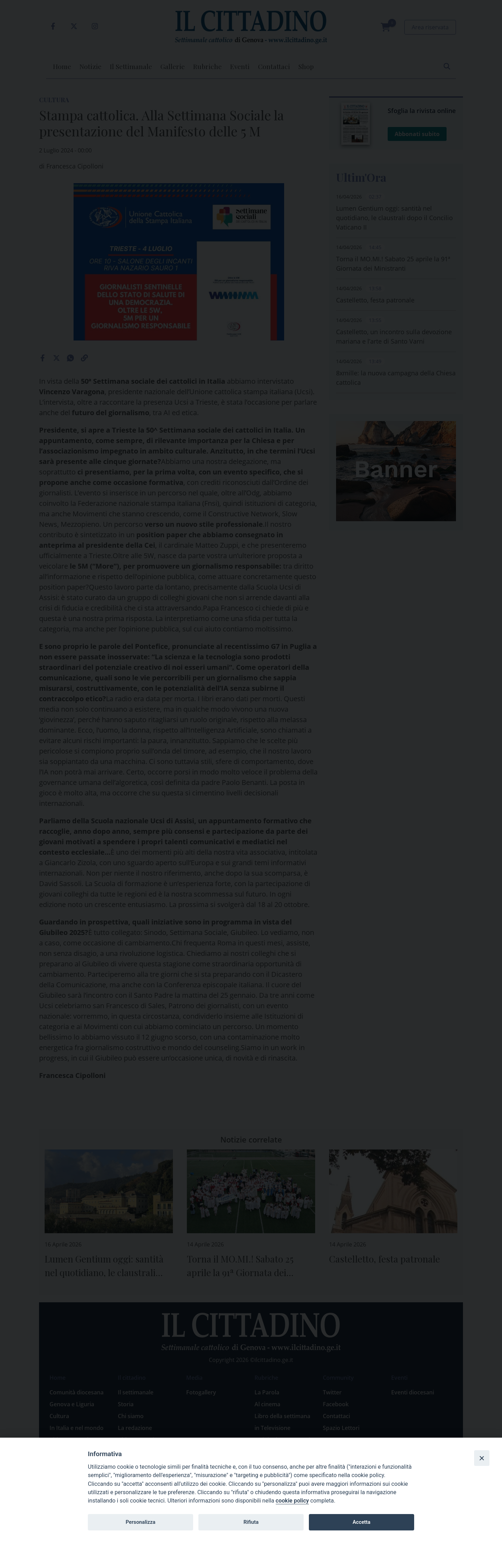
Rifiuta (250, 1522)
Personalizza (140, 1522)
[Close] (481, 1458)
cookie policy (292, 1500)
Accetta (361, 1522)
